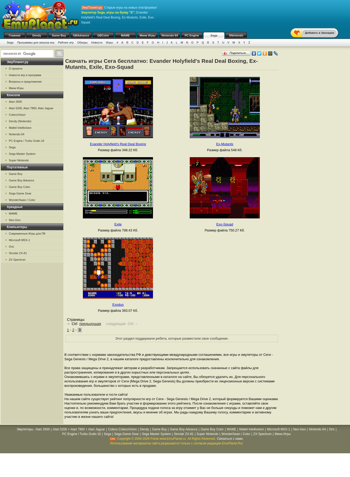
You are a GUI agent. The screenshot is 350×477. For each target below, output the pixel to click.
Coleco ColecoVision (122, 429)
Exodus (118, 305)
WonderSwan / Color (22, 199)
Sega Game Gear (20, 193)
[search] (26, 53)
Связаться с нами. (230, 439)
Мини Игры (148, 35)
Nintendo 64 (170, 35)
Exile (118, 224)
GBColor (103, 35)
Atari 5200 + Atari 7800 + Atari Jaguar (79, 429)
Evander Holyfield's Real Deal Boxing (118, 144)
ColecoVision (17, 114)
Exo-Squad (224, 224)
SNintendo (236, 35)
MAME (125, 35)
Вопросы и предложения (25, 81)
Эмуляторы (25, 429)
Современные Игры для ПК (27, 233)
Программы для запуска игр (35, 42)
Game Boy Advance (21, 180)
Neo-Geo (15, 220)
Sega (214, 35)
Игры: (110, 42)
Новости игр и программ (25, 75)
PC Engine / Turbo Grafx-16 (26, 140)
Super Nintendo (19, 160)
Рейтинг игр (66, 42)
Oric (11, 246)
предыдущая (90, 324)
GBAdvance (81, 35)
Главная (15, 35)
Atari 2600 (15, 101)
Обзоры (82, 42)
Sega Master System (22, 153)
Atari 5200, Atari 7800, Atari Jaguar (31, 108)
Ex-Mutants (224, 144)
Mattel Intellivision (20, 127)
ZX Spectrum (17, 259)
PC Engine (192, 35)
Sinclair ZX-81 (18, 253)
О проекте (15, 68)
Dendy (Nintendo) (20, 121)
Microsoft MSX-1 (19, 240)
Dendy (36, 35)
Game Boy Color (19, 186)
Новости (96, 42)
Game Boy (59, 35)
